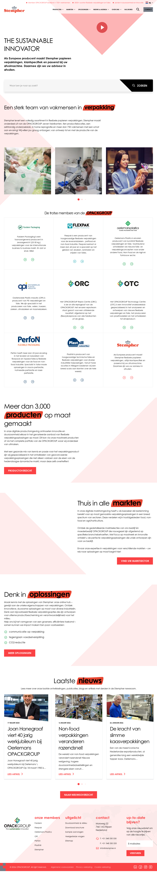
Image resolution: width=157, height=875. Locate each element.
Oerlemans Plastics (43, 832)
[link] (27, 736)
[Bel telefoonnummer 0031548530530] (106, 838)
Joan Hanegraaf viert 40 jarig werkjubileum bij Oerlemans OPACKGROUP (25, 741)
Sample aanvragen (74, 832)
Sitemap (69, 841)
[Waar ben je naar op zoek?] (136, 85)
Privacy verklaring (84, 867)
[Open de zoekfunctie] (138, 9)
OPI (36, 836)
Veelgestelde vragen (75, 836)
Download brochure (74, 827)
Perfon (38, 841)
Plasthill (38, 845)
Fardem (38, 823)
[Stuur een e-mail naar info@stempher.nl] (106, 848)
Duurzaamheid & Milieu (76, 823)
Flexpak (38, 827)
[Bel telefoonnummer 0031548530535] (106, 843)
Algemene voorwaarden (62, 867)
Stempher (39, 849)
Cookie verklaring (102, 867)
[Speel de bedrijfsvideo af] (25, 259)
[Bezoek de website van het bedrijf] (32, 259)
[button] (148, 9)
